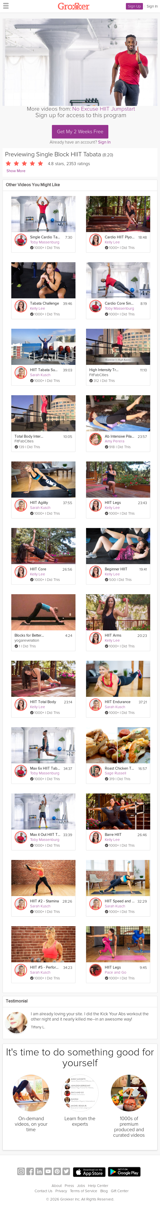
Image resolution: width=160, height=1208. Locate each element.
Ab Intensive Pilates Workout (120, 436)
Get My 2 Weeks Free (80, 132)
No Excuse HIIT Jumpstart (103, 108)
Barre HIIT (113, 835)
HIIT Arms (113, 635)
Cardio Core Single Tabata (120, 303)
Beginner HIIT (116, 569)
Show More (16, 171)
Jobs (81, 1185)
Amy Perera (114, 441)
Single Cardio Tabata (45, 237)
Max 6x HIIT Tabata (45, 768)
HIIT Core (38, 569)
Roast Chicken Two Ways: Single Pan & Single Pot (120, 768)
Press (69, 1185)
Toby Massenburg (44, 242)
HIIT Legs (113, 503)
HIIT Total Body (43, 702)
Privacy (61, 1191)
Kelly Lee (112, 242)
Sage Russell (115, 773)
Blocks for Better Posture (30, 635)
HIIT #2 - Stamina (44, 901)
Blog (104, 1191)
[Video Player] (80, 62)
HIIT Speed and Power (119, 901)
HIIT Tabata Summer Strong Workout (45, 370)
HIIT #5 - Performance (45, 967)
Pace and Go (115, 972)
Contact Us (43, 1191)
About (57, 1185)
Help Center (98, 1185)
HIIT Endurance (117, 702)
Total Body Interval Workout (30, 436)
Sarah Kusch (40, 375)
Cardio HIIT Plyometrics (120, 237)
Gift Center (120, 1191)
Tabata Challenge (44, 303)
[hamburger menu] (5, 6)
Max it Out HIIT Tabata (45, 835)
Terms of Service (83, 1191)
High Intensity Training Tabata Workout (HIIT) (104, 370)
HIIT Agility (39, 503)
